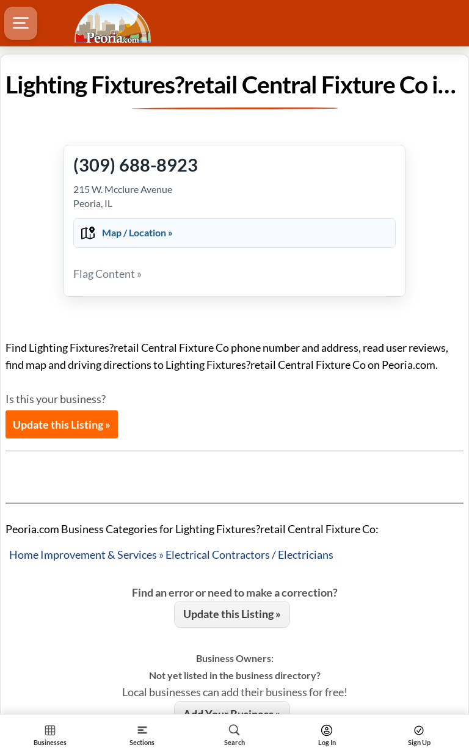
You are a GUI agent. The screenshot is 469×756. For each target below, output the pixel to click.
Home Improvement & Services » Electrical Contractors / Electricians (171, 554)
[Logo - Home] (114, 23)
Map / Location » (137, 232)
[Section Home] (50, 735)
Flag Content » (107, 273)
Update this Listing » (62, 424)
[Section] (142, 735)
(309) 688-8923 (135, 164)
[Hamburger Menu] (20, 23)
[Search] (234, 735)
